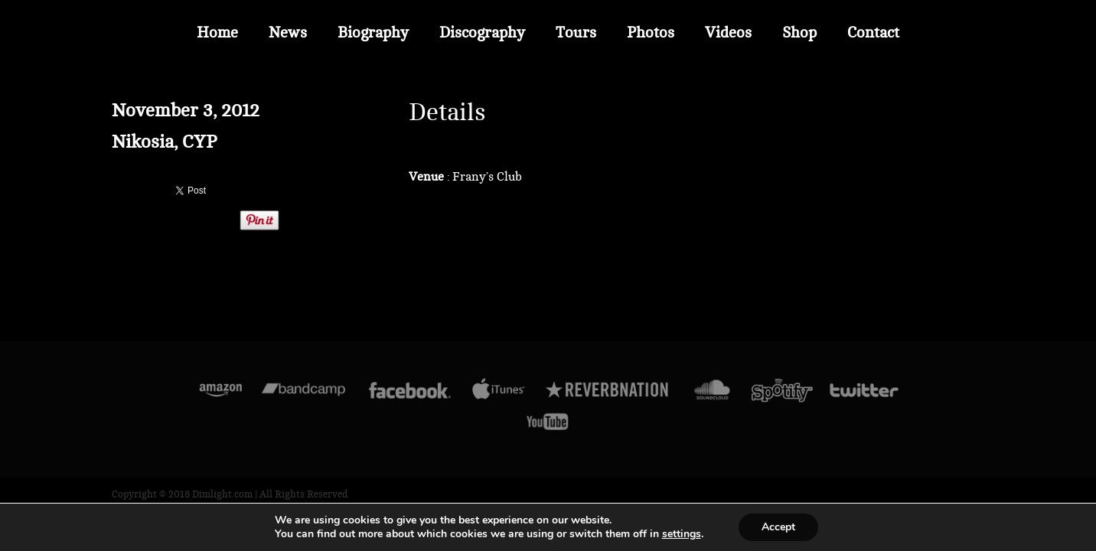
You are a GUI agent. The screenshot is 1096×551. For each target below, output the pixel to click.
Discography (482, 32)
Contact (873, 32)
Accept (778, 527)
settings (681, 534)
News (288, 32)
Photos (650, 32)
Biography (373, 32)
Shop (799, 32)
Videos (728, 32)
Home (217, 32)
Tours (576, 32)
